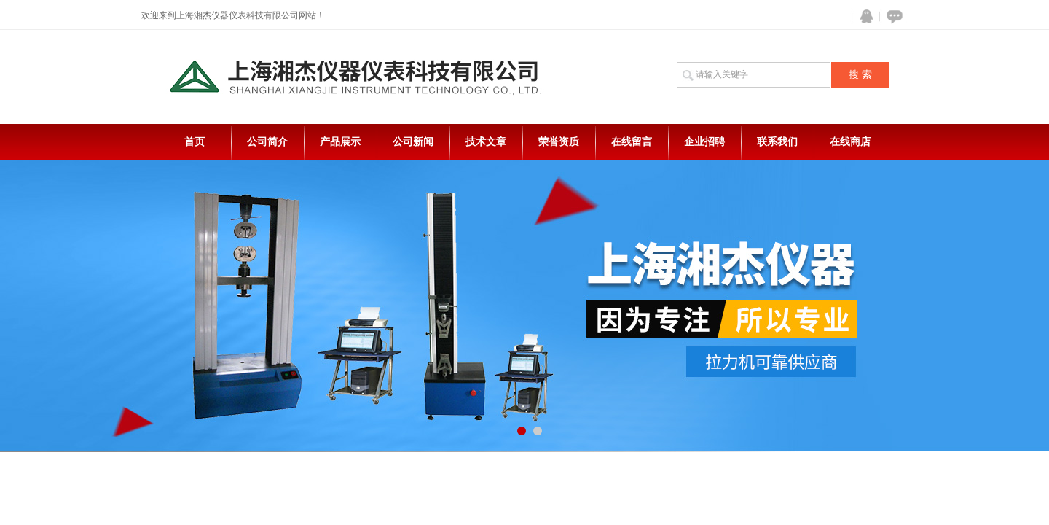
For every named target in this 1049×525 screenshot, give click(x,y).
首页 (194, 141)
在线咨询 (892, 16)
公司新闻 (413, 141)
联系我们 (777, 141)
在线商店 (850, 141)
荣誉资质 (558, 141)
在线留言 (631, 141)
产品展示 (340, 141)
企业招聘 (704, 141)
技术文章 (485, 141)
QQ (863, 16)
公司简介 (267, 141)
